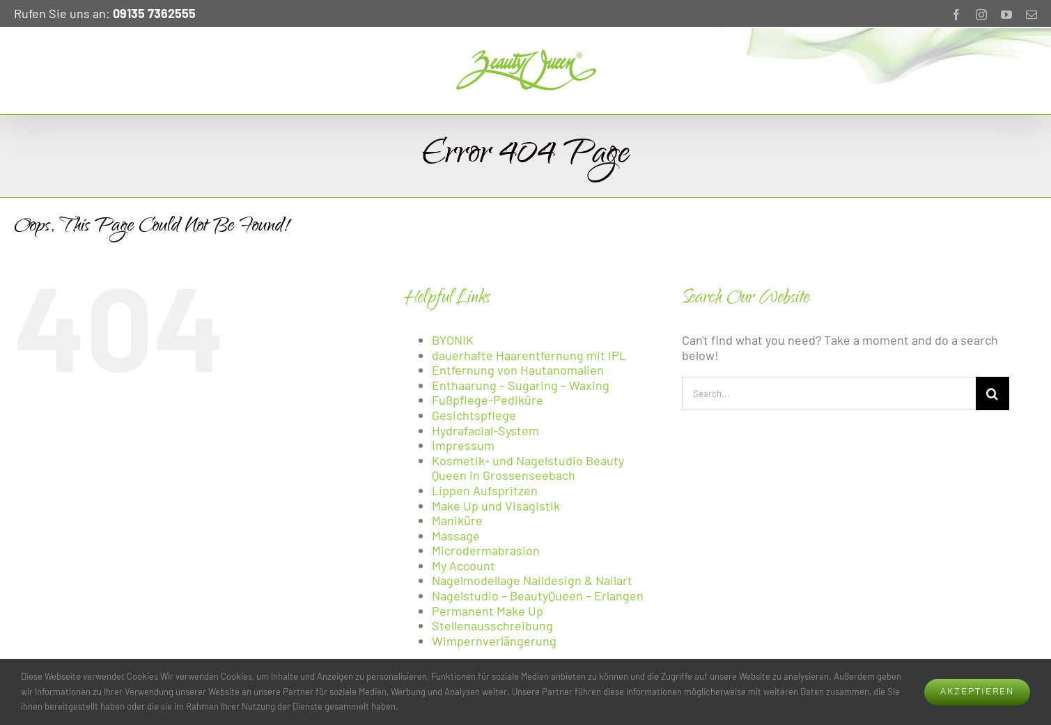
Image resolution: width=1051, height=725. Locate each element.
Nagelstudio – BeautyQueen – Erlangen (538, 595)
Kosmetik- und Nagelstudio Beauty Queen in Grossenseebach (528, 468)
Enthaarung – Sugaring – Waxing (520, 385)
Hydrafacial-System (485, 430)
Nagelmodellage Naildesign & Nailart (532, 580)
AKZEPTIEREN (977, 691)
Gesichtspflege (474, 415)
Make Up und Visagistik (496, 505)
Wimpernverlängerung (494, 640)
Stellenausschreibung (492, 625)
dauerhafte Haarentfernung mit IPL (529, 355)
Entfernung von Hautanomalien (518, 369)
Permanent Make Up (487, 610)
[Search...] (829, 393)
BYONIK (453, 340)
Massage (456, 535)
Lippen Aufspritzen (485, 490)
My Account (463, 565)
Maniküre (457, 520)
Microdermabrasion (486, 550)
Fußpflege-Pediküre (487, 399)
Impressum (463, 445)
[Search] (992, 393)
